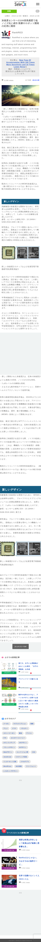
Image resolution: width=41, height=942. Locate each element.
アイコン (29, 733)
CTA (4, 738)
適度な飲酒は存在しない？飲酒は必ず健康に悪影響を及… (29, 843)
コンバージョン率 (22, 752)
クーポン (6, 723)
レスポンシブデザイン (10, 771)
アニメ (5, 728)
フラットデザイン (9, 747)
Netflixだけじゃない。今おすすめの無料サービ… (28, 861)
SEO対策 (19, 766)
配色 (20, 733)
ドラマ (14, 728)
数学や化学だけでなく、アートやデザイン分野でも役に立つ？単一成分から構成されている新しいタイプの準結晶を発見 (28, 701)
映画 (32, 723)
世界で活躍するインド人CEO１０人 (29, 877)
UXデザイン (23, 742)
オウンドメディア (9, 742)
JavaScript (7, 757)
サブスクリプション (19, 723)
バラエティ (24, 728)
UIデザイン (22, 747)
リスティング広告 (21, 757)
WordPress (7, 766)
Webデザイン (7, 752)
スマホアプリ (25, 761)
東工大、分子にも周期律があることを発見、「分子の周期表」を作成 (28, 666)
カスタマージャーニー (18, 738)
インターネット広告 (9, 761)
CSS (33, 752)
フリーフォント (31, 766)
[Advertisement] (20, 354)
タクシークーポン (9, 733)
